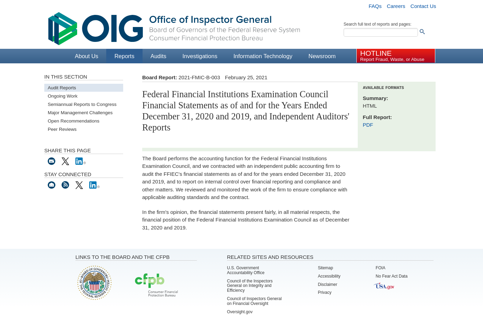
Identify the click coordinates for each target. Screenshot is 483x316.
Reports (125, 56)
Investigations (199, 56)
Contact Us (423, 6)
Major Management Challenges (80, 112)
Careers (396, 6)
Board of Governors (93, 282)
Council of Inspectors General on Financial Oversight (254, 301)
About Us (86, 56)
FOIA (380, 267)
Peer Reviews (62, 129)
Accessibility (329, 276)
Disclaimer (327, 284)
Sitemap (325, 267)
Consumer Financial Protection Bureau (156, 285)
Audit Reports (62, 87)
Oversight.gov (240, 311)
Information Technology (263, 56)
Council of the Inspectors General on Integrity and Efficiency (250, 286)
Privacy (324, 292)
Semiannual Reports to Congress (82, 104)
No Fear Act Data (392, 276)
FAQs (375, 6)
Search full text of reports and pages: (377, 24)
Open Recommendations (73, 121)
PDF (368, 125)
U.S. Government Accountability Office (246, 270)
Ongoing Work (63, 96)
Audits (158, 56)
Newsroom (322, 56)
